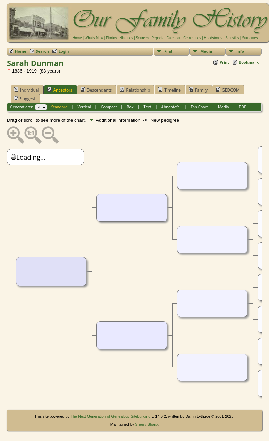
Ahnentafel (170, 106)
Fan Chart (199, 106)
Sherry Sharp (146, 424)
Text (147, 106)
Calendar (173, 38)
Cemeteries (192, 38)
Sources (142, 38)
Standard (59, 106)
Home (77, 38)
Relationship (135, 90)
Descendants (96, 90)
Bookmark (249, 62)
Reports (157, 38)
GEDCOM (228, 90)
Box (130, 106)
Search (42, 51)
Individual (26, 90)
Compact (109, 106)
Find (168, 51)
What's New (94, 38)
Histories (126, 38)
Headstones (213, 38)
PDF (242, 106)
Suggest (24, 98)
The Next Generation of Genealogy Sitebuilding (110, 416)
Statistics (232, 38)
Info (240, 51)
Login (64, 51)
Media (206, 51)
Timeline (169, 90)
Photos (111, 38)
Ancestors (60, 90)
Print (224, 62)
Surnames (250, 38)
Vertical (84, 106)
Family (198, 90)
